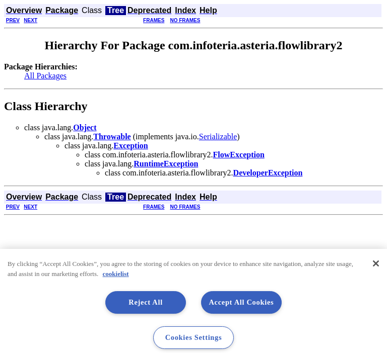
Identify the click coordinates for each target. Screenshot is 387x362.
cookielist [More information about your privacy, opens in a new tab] (116, 274)
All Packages (45, 75)
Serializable (218, 136)
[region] (193, 305)
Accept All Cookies (241, 302)
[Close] (376, 263)
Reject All (145, 302)
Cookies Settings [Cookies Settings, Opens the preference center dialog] (193, 337)
